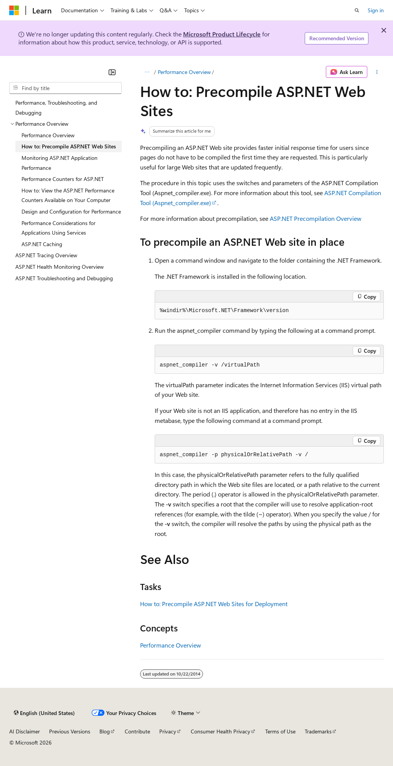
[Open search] (357, 10)
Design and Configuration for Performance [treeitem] (71, 211)
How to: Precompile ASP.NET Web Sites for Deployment (213, 604)
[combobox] (65, 88)
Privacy (167, 731)
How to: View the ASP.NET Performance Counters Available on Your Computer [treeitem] (67, 195)
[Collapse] (112, 72)
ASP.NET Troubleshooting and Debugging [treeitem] (64, 278)
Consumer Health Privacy (220, 731)
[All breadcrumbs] (147, 72)
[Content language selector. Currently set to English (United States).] (44, 713)
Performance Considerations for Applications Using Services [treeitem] (58, 228)
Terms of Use (280, 731)
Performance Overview (184, 72)
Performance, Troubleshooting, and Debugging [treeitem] (56, 107)
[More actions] (377, 72)
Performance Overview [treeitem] (47, 135)
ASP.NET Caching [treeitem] (41, 244)
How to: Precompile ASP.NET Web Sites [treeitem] (68, 146)
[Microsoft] (14, 10)
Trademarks (318, 731)
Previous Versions (69, 731)
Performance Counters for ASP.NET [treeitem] (62, 178)
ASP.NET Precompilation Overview (316, 218)
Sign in (376, 10)
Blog (104, 731)
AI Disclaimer (24, 731)
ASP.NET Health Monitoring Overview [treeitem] (59, 266)
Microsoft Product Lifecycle (222, 34)
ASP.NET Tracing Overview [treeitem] (46, 255)
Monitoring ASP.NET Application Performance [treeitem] (59, 162)
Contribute (137, 731)
